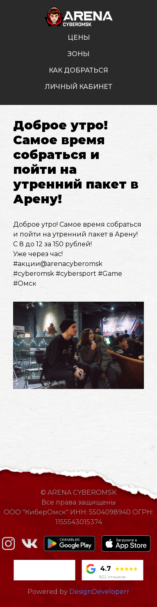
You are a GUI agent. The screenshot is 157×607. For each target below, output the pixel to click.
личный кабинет (78, 87)
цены (79, 37)
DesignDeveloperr (99, 592)
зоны (78, 54)
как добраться (78, 70)
